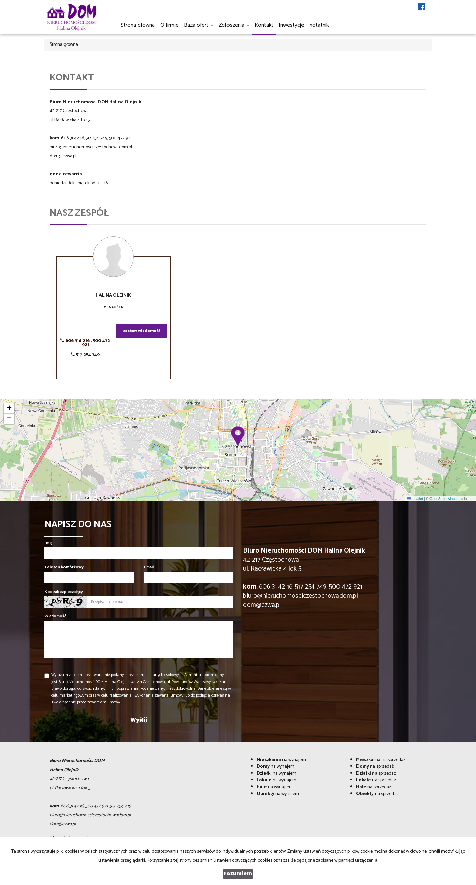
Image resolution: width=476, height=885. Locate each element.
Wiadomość (55, 616)
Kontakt (264, 25)
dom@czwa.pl (63, 156)
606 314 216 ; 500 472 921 (85, 343)
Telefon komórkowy (64, 567)
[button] (238, 436)
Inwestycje (291, 25)
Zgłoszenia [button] (234, 25)
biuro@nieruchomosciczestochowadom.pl (91, 147)
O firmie (169, 25)
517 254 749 (85, 355)
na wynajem (281, 760)
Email (149, 567)
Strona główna (138, 25)
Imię (48, 543)
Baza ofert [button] (198, 25)
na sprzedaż (380, 760)
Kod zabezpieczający (63, 592)
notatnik (319, 25)
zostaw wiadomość (141, 331)
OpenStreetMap (442, 498)
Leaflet (415, 498)
